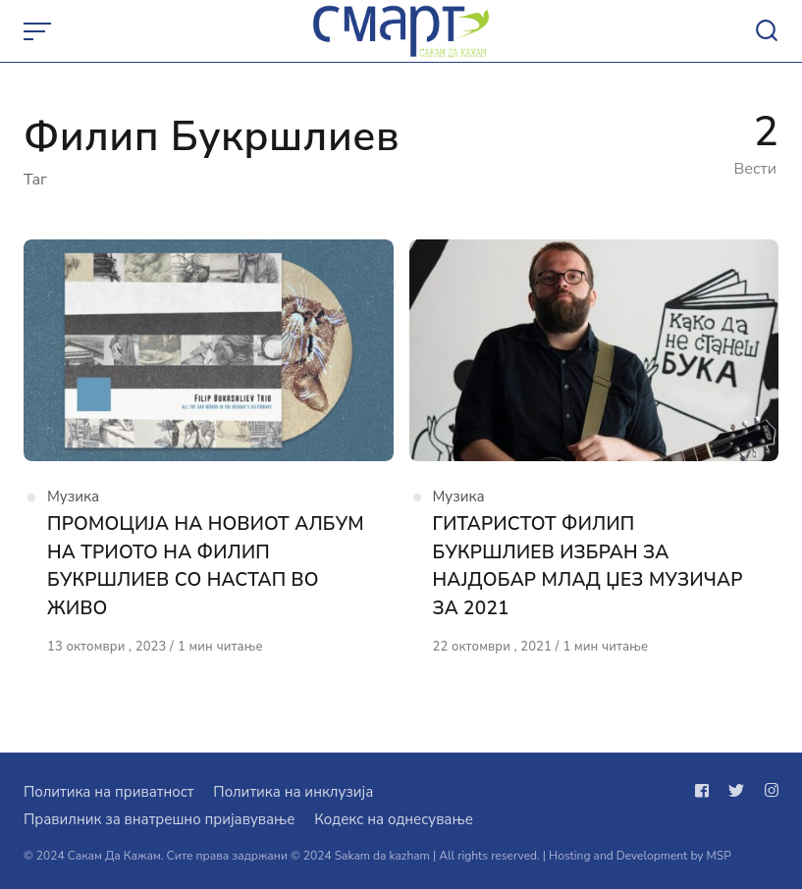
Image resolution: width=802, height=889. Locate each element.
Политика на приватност (108, 792)
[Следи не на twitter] (736, 791)
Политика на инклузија (293, 792)
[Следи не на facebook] (706, 791)
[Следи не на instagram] (767, 791)
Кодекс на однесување (393, 819)
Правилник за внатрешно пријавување (159, 819)
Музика (73, 496)
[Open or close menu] (39, 31)
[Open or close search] (766, 31)
